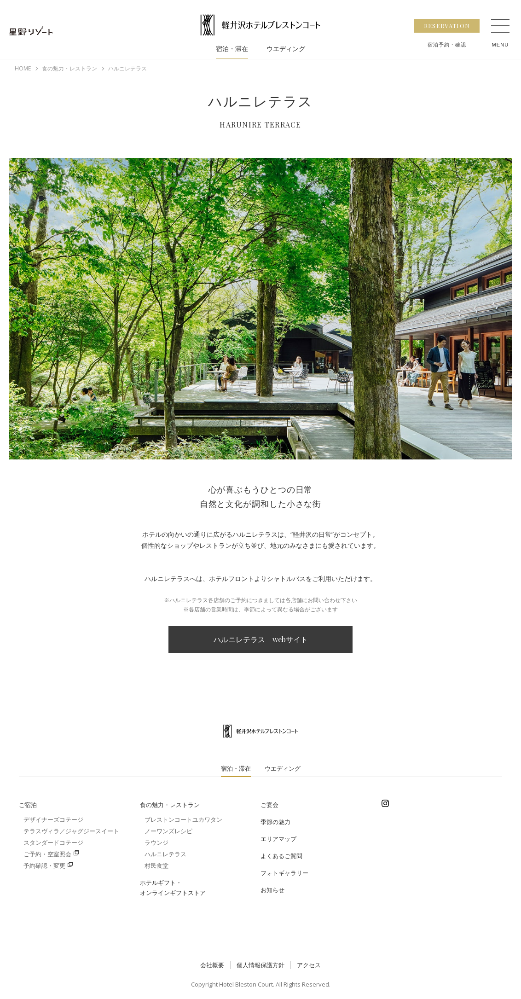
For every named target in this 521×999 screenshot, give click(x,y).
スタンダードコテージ (53, 842)
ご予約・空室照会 (47, 854)
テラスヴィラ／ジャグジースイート (71, 831)
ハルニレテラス (165, 854)
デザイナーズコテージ (53, 819)
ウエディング (285, 49)
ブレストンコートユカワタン (183, 819)
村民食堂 (156, 865)
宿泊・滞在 (232, 49)
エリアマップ (278, 839)
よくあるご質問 (281, 856)
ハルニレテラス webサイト (261, 639)
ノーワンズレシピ (168, 831)
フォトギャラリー (284, 873)
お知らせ (272, 890)
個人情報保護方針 (260, 965)
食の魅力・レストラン (170, 805)
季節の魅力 (275, 822)
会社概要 (212, 965)
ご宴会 (269, 805)
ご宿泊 (28, 805)
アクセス (309, 965)
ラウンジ (156, 842)
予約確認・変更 (44, 865)
